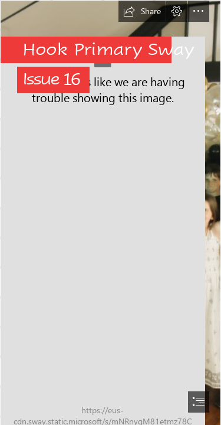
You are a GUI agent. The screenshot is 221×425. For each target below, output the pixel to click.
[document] (110, 212)
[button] (142, 11)
